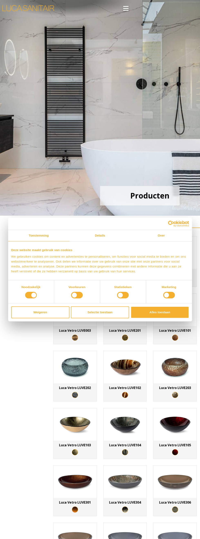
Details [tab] (100, 235)
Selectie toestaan (100, 312)
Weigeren (40, 312)
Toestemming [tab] (39, 235)
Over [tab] (161, 235)
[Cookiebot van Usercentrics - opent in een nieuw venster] (171, 224)
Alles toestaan (159, 312)
